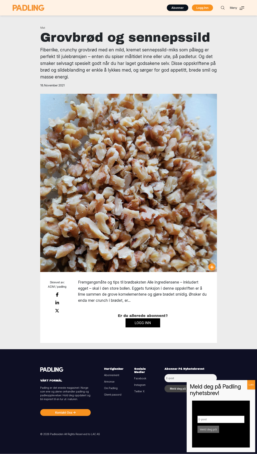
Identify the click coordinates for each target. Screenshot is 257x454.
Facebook (140, 378)
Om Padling (111, 388)
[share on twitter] (57, 310)
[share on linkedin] (57, 302)
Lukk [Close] (251, 384)
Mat (42, 27)
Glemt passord (112, 394)
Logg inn (143, 323)
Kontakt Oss (65, 412)
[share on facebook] (57, 294)
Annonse (109, 381)
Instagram (140, 384)
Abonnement (111, 375)
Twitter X (139, 391)
